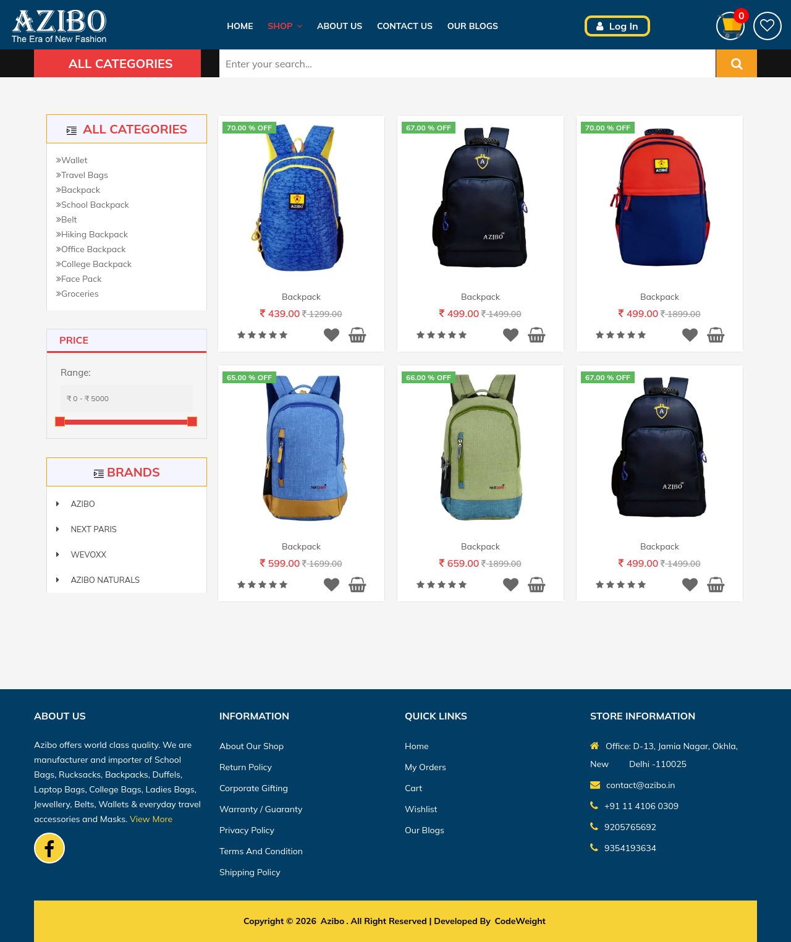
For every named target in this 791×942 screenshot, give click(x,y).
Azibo (75, 504)
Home (240, 26)
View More (151, 819)
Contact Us (405, 26)
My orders (425, 767)
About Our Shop (251, 746)
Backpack (78, 189)
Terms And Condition (261, 851)
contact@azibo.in (632, 784)
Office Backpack (90, 249)
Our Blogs (472, 26)
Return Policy (245, 767)
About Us (339, 26)
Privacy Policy (246, 830)
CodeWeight (520, 921)
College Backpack (94, 263)
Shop (285, 26)
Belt (66, 219)
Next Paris (86, 529)
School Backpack (92, 204)
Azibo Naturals (98, 580)
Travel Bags (82, 174)
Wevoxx (81, 554)
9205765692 (623, 826)
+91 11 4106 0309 (634, 805)
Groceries (77, 293)
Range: (76, 372)
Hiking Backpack (92, 234)
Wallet (71, 160)
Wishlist (421, 809)
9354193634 (623, 847)
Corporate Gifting (253, 788)
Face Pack (78, 278)
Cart (413, 788)
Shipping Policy (250, 872)
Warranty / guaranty (260, 809)
